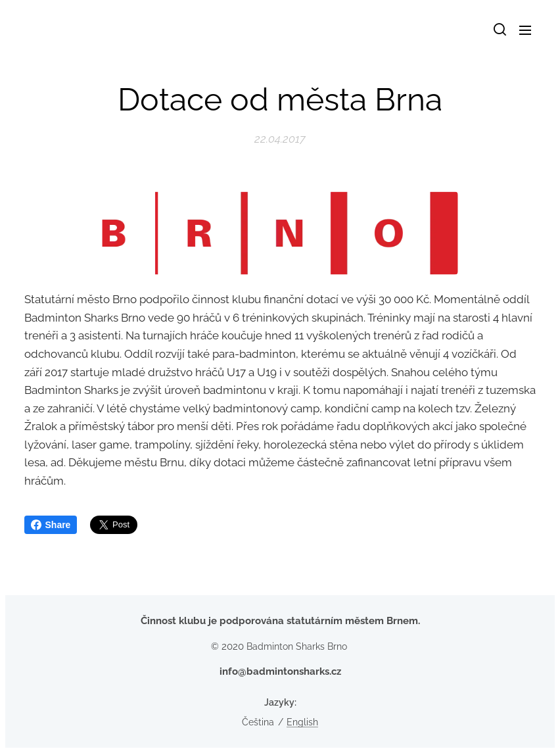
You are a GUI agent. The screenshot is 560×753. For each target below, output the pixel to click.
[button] (499, 29)
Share (51, 525)
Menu (525, 30)
